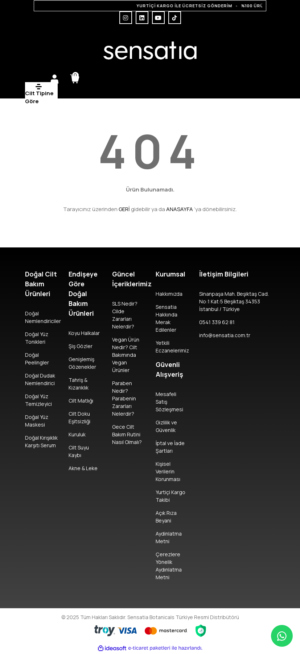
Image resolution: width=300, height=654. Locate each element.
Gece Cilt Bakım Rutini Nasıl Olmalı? (127, 434)
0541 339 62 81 (217, 322)
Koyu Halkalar (84, 333)
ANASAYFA (179, 209)
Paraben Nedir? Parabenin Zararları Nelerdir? (124, 398)
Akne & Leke (83, 468)
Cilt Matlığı (81, 400)
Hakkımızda (169, 293)
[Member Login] (54, 79)
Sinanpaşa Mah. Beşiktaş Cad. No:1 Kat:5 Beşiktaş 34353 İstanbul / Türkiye (234, 301)
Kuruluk (77, 434)
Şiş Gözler (81, 346)
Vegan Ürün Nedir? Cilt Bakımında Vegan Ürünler (125, 355)
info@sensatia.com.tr (224, 335)
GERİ (124, 209)
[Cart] (74, 79)
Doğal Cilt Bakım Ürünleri (41, 284)
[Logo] (150, 50)
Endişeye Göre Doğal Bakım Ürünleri (83, 294)
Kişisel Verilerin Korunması (168, 471)
